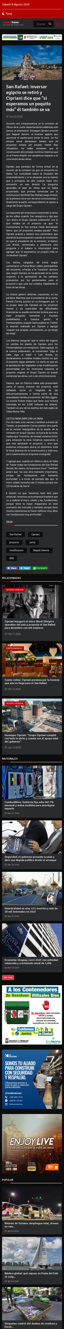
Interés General (15, 590)
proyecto (14, 542)
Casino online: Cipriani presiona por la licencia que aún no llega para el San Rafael (32, 681)
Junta (32, 542)
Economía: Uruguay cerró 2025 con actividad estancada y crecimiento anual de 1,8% (31, 961)
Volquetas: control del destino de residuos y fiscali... (31, 1325)
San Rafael (16, 534)
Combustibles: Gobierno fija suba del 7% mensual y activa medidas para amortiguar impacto (30, 805)
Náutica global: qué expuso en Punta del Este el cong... (31, 1275)
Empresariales (14, 648)
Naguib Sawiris (41, 550)
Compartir (40, 568)
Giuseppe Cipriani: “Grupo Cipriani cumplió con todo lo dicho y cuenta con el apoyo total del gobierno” (31, 738)
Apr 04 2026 (13, 1231)
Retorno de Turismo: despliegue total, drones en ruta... (31, 1225)
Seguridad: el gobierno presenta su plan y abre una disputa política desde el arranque (30, 858)
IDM (12, 558)
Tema (9, 13)
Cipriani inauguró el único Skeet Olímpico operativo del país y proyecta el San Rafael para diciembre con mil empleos (30, 625)
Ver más (8, 977)
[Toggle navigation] (57, 24)
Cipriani (35, 534)
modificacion (16, 550)
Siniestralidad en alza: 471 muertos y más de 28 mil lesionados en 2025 (31, 910)
